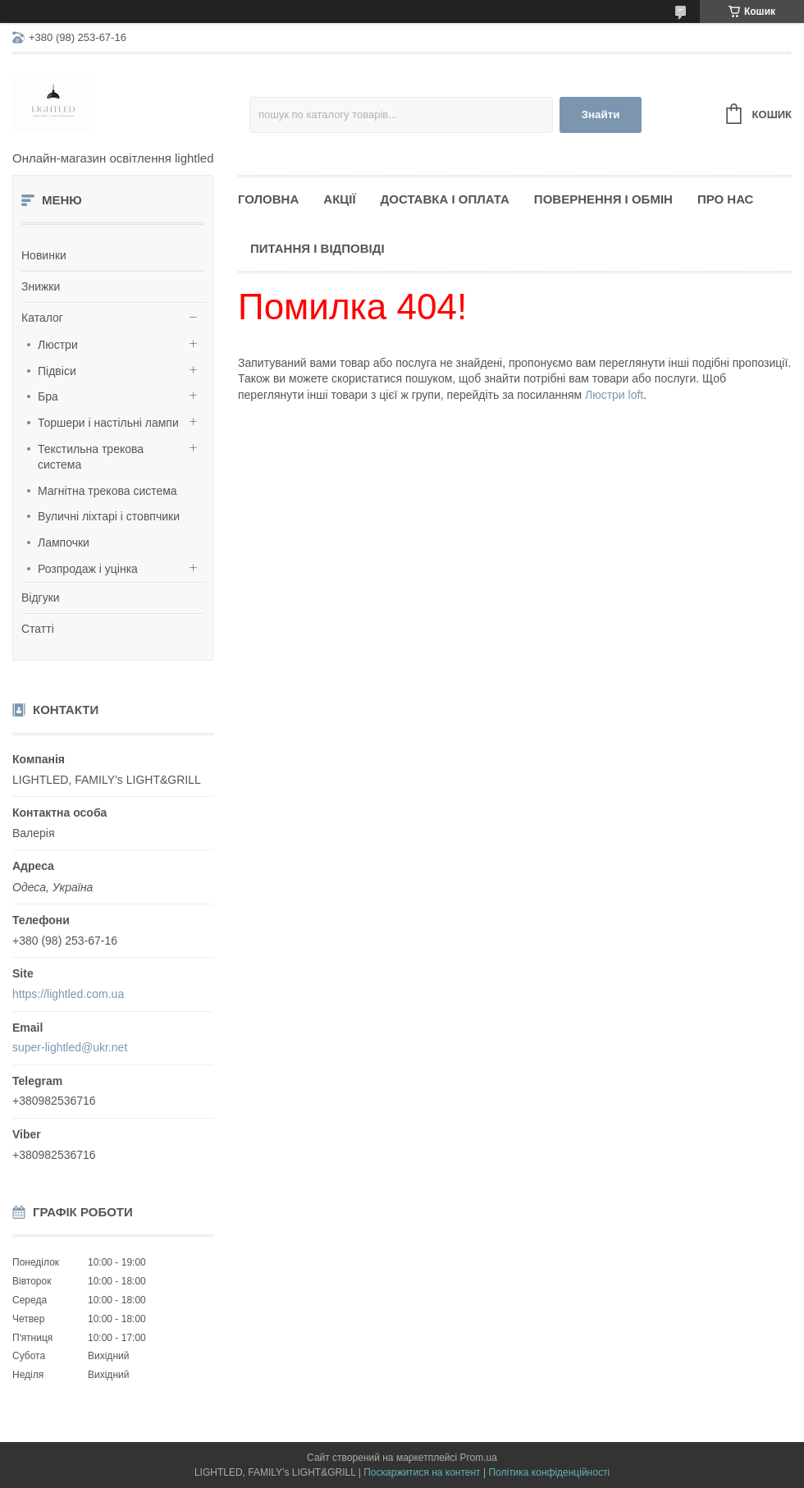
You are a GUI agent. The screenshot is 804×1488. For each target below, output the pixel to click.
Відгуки (40, 597)
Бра (48, 396)
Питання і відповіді (317, 248)
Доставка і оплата (445, 199)
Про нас (725, 199)
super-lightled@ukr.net (69, 1047)
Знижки (40, 286)
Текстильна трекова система (91, 457)
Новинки (43, 255)
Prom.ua (478, 1457)
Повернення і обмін (603, 199)
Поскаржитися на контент (421, 1472)
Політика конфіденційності (549, 1472)
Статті (37, 628)
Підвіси (57, 371)
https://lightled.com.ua (68, 993)
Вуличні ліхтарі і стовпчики (109, 516)
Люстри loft (614, 394)
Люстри (58, 344)
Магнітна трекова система (107, 490)
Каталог (42, 317)
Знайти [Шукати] (601, 114)
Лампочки (63, 542)
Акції (339, 199)
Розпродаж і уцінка (88, 568)
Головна (268, 199)
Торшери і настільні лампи (108, 422)
